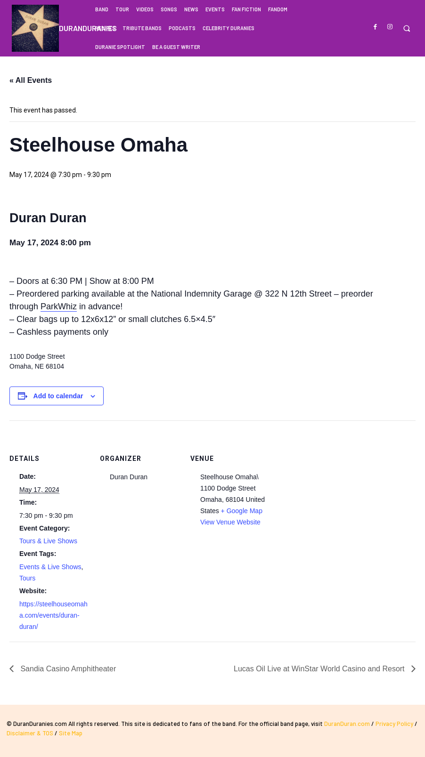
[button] (406, 28)
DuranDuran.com (347, 723)
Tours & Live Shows (48, 541)
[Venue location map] (330, 485)
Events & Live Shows (50, 567)
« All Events (30, 80)
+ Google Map (241, 511)
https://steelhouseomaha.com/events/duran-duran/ (53, 615)
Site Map (70, 733)
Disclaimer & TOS (31, 733)
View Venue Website (230, 522)
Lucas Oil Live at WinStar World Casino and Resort (320, 669)
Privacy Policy (394, 723)
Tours (27, 578)
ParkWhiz (59, 306)
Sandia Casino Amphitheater (67, 669)
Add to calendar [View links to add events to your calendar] (58, 396)
